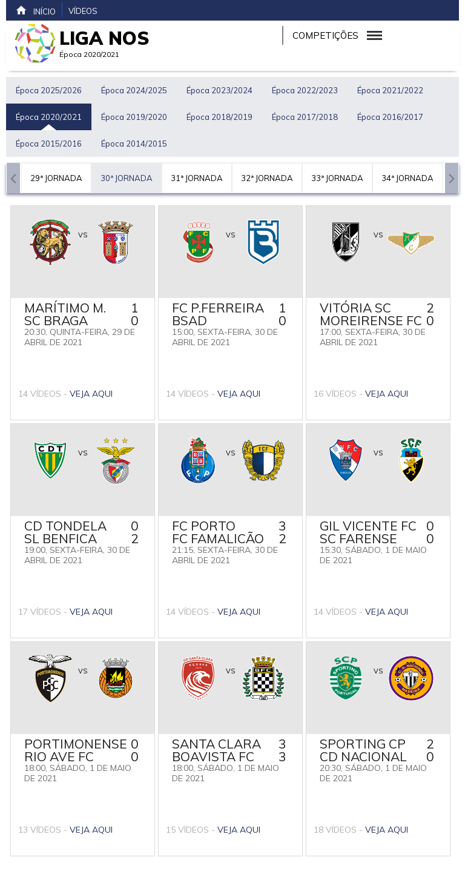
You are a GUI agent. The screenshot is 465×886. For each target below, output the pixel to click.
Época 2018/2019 (219, 117)
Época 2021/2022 (390, 90)
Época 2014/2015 (134, 143)
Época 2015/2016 (49, 143)
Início (35, 10)
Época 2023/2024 (219, 90)
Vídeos (82, 11)
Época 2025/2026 (49, 90)
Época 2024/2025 (134, 90)
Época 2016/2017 (390, 117)
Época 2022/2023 (305, 90)
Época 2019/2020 (134, 117)
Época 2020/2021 (49, 117)
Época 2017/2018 (305, 117)
